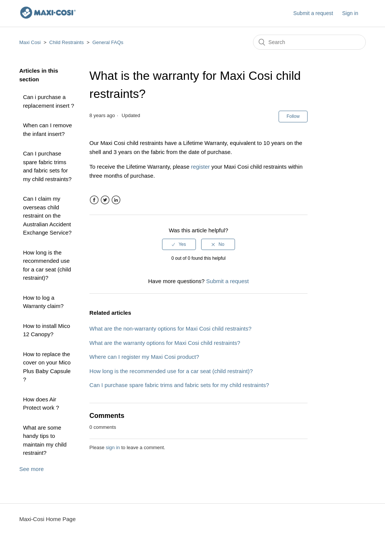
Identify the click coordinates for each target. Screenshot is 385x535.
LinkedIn (116, 200)
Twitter (105, 200)
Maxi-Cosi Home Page (47, 519)
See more (31, 469)
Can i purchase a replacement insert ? (48, 101)
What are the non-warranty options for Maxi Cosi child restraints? (170, 328)
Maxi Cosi (30, 42)
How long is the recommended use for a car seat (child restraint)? (47, 265)
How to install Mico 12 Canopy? (46, 330)
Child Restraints (66, 42)
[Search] (309, 42)
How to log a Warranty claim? (43, 301)
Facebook (94, 200)
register (200, 166)
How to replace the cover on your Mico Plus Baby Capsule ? (47, 367)
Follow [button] (293, 116)
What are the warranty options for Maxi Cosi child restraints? (164, 343)
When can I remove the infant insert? (47, 129)
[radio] (179, 244)
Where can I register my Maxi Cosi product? (144, 357)
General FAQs (107, 42)
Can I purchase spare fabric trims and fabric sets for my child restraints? (47, 166)
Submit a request (313, 13)
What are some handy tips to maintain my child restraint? (45, 440)
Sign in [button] (350, 13)
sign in (113, 447)
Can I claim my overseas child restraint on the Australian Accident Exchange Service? (47, 215)
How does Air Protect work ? (41, 403)
